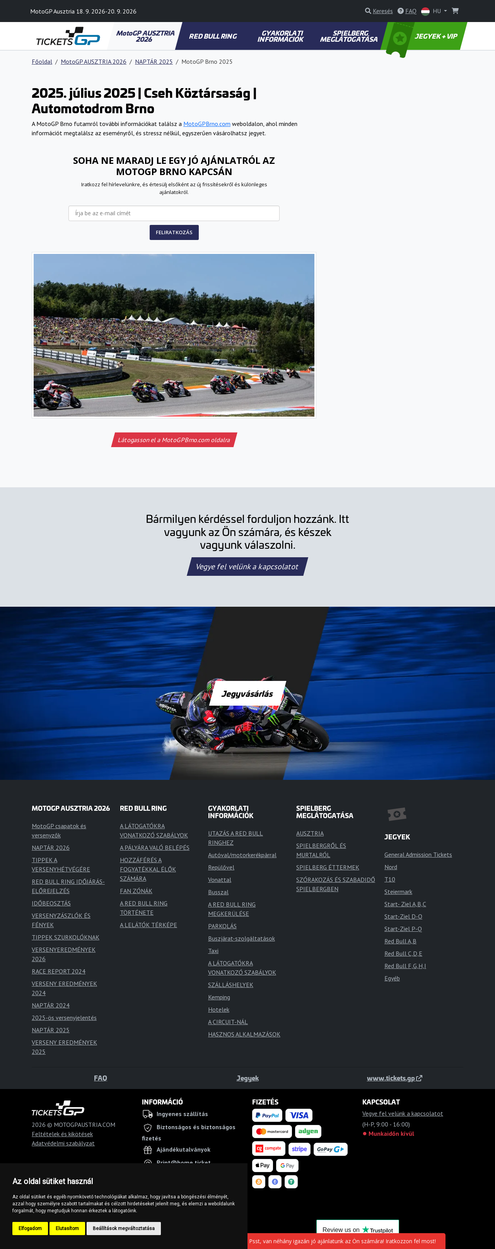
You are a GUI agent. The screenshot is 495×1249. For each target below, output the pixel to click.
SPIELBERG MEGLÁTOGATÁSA (349, 36)
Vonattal (219, 879)
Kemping (219, 997)
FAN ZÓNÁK (136, 891)
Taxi (213, 951)
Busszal (218, 892)
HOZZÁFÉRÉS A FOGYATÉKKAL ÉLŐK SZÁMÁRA (148, 869)
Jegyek (248, 1077)
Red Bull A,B (400, 941)
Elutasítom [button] (67, 1228)
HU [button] (431, 11)
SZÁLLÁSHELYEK (230, 985)
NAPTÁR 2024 (51, 1005)
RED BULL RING (213, 36)
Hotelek (218, 1009)
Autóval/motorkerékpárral (242, 855)
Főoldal (42, 61)
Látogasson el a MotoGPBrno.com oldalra (174, 440)
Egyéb (392, 978)
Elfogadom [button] (30, 1228)
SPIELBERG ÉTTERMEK (327, 867)
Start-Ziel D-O (403, 916)
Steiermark (398, 891)
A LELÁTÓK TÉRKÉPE (148, 925)
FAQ (100, 1077)
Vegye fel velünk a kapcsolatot (247, 567)
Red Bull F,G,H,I (405, 966)
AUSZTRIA (310, 833)
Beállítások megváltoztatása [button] (124, 1228)
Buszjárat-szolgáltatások (241, 938)
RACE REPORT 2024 (58, 971)
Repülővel (221, 867)
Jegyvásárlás (247, 693)
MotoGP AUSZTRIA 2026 (145, 36)
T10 (389, 879)
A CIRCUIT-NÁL (228, 1022)
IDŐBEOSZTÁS (51, 903)
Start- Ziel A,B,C (405, 904)
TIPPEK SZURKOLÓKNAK (65, 937)
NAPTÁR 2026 (51, 847)
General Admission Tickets (418, 854)
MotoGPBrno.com (206, 124)
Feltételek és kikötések (62, 1134)
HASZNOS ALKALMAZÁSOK (244, 1034)
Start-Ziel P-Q (403, 928)
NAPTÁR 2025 (154, 61)
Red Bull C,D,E (403, 953)
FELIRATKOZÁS (174, 232)
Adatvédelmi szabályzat (63, 1143)
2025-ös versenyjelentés (64, 1017)
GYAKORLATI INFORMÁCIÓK (281, 36)
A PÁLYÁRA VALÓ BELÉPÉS (154, 847)
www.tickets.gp (394, 1077)
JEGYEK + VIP (422, 36)
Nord (390, 867)
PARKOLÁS (222, 926)
